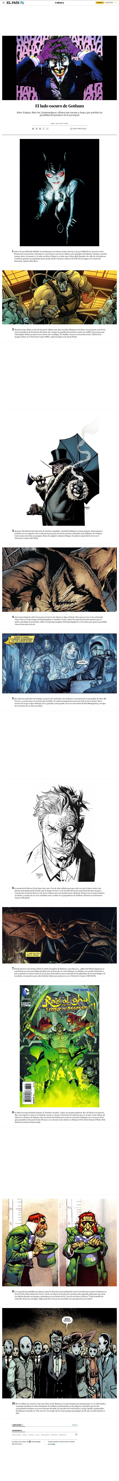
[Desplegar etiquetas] (76, 1434)
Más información (17, 1444)
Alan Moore (54, 1435)
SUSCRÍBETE (100, 2)
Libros (38, 1435)
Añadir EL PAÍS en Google (79, 128)
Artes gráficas (45, 1435)
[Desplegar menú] (3, 2)
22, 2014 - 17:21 (62, 123)
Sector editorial (16, 1435)
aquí (53, 1444)
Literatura (31, 1435)
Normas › (75, 1425)
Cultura (59, 2)
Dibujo (25, 1435)
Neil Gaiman (62, 1435)
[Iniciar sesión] (111, 2)
